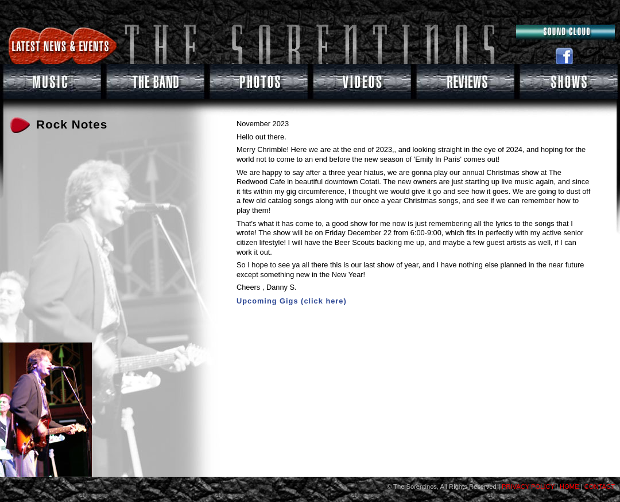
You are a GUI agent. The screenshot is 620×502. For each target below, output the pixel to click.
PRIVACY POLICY (527, 486)
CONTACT (599, 486)
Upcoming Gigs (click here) (292, 301)
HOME (569, 486)
